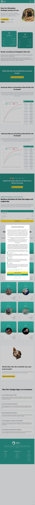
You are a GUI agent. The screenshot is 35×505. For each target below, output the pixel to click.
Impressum (20, 278)
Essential (12, 252)
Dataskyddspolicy (15, 278)
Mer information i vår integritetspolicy (14, 270)
